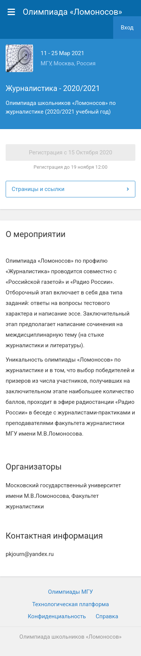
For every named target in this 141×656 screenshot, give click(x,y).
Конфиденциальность (57, 616)
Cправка (107, 616)
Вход (127, 27)
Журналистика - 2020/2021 (53, 88)
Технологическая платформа (70, 604)
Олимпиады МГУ (70, 591)
